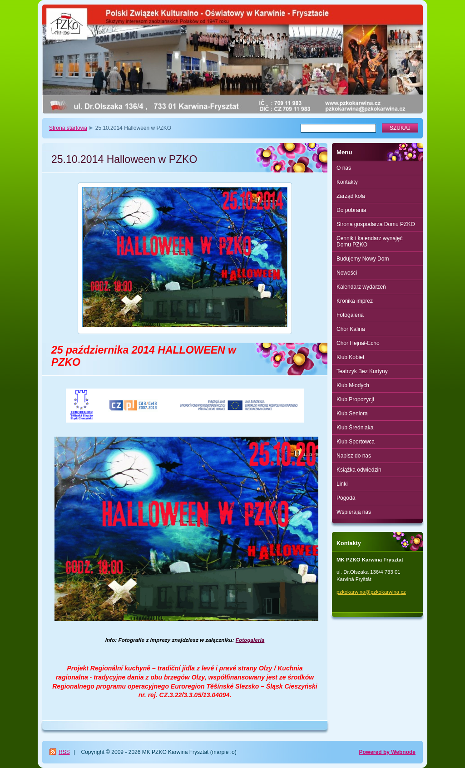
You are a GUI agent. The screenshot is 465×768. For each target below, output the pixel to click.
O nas (343, 168)
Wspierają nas (353, 512)
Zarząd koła (350, 196)
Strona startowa (68, 128)
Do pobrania (351, 210)
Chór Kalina (350, 329)
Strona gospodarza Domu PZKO (375, 224)
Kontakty (347, 182)
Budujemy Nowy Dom (362, 259)
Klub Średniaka (354, 427)
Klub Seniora (352, 413)
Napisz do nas (353, 456)
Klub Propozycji (355, 399)
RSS (64, 752)
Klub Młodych (352, 385)
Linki (342, 484)
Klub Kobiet (350, 357)
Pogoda (345, 498)
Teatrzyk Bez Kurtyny (362, 371)
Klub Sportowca (355, 441)
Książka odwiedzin (358, 470)
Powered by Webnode (387, 752)
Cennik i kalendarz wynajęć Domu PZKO (369, 241)
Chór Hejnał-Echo (358, 343)
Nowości (346, 273)
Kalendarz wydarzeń (361, 287)
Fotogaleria (350, 315)
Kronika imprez (354, 301)
